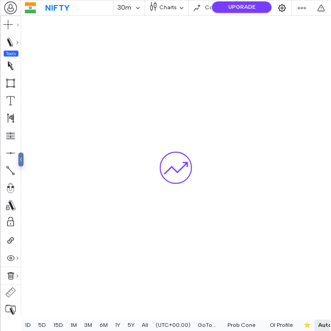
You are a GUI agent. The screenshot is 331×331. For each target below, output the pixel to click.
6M (103, 325)
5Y (131, 325)
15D (58, 325)
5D (42, 325)
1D (28, 325)
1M (73, 325)
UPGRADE (242, 7)
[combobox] (10, 7)
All (145, 325)
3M (88, 325)
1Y (117, 325)
